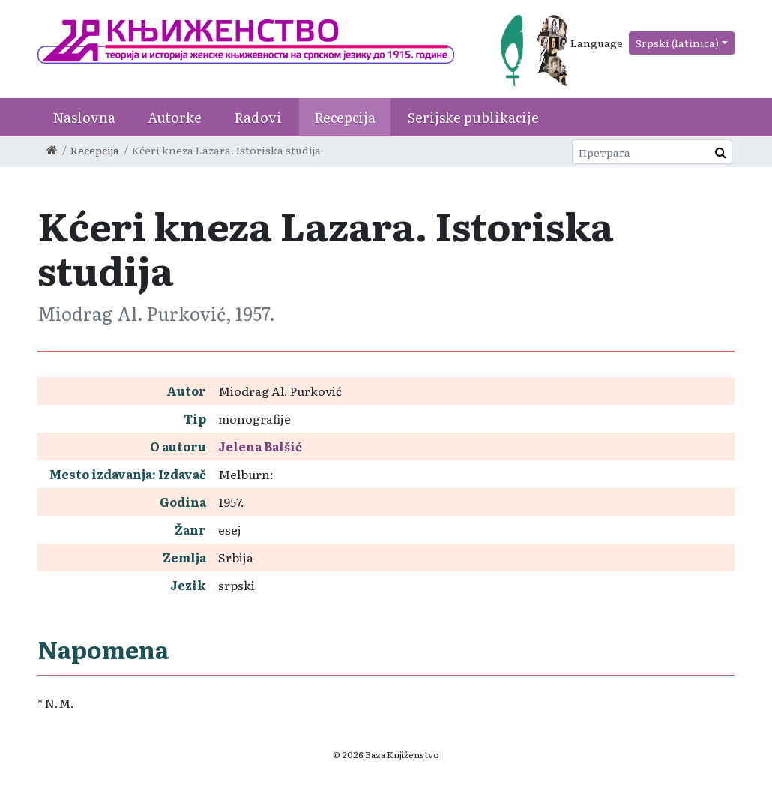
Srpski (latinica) (677, 42)
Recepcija (345, 117)
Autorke (175, 117)
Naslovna (83, 117)
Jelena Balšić (260, 446)
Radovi (258, 117)
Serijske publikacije (473, 117)
